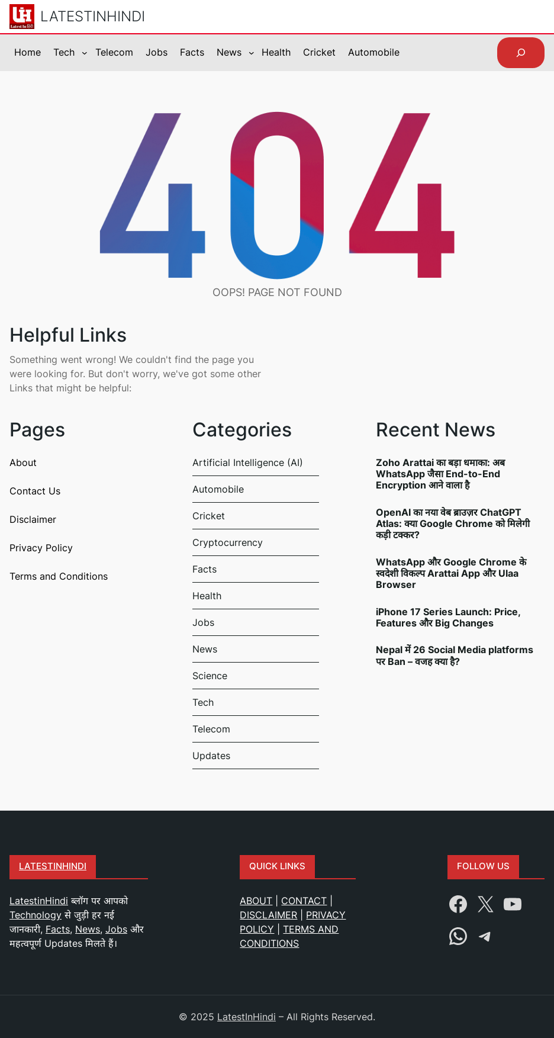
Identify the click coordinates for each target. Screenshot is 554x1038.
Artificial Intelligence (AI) (247, 462)
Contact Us (34, 491)
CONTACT (304, 901)
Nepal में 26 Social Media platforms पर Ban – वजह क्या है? (454, 655)
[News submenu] (252, 53)
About (23, 462)
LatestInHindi (92, 16)
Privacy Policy (41, 548)
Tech (203, 702)
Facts (204, 569)
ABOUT (256, 901)
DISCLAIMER (268, 915)
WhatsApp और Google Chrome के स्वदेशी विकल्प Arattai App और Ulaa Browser (451, 573)
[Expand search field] (521, 52)
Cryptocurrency (227, 542)
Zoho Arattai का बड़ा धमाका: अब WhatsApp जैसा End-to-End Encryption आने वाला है (440, 474)
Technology (35, 915)
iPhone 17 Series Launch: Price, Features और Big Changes (448, 617)
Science (209, 676)
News (204, 649)
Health (206, 596)
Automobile (218, 489)
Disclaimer (32, 519)
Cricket (208, 516)
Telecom (211, 729)
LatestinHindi (38, 901)
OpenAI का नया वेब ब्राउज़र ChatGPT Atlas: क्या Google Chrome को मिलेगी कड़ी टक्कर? (453, 524)
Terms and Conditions (58, 576)
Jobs (203, 622)
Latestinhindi (52, 866)
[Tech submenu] (85, 53)
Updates (211, 755)
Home (27, 52)
